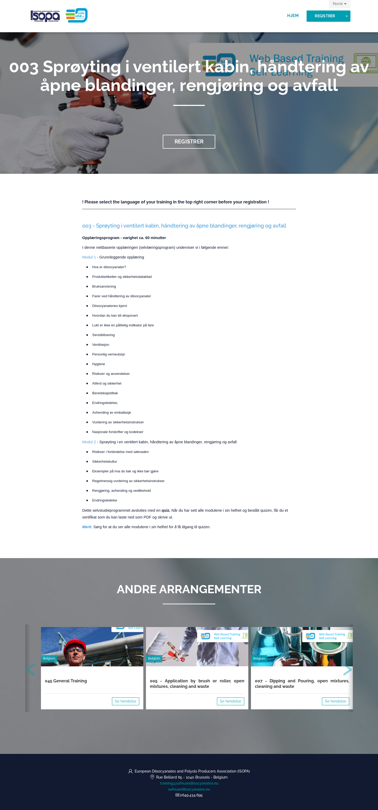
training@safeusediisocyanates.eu (189, 783)
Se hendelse (125, 701)
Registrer (325, 16)
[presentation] (30, 670)
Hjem (293, 15)
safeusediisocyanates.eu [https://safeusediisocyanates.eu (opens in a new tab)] (189, 789)
